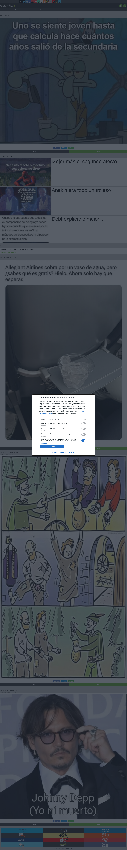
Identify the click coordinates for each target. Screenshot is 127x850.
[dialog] (63, 425)
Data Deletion (54, 452)
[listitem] (63, 420)
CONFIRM (52, 446)
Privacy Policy (72, 452)
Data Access (63, 452)
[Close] (91, 397)
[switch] (83, 423)
